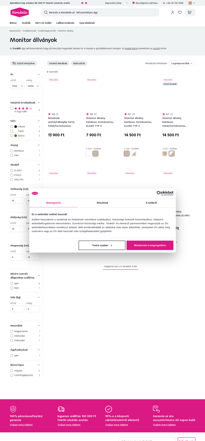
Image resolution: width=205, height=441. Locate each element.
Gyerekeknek (87, 22)
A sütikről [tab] (151, 202)
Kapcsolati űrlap (113, 3)
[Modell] (26, 164)
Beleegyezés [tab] (53, 202)
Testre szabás (102, 245)
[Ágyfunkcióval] (26, 349)
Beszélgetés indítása (144, 3)
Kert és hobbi (43, 22)
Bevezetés (15, 30)
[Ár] (26, 74)
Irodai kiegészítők (47, 30)
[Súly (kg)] (26, 297)
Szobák (26, 22)
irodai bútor (131, 48)
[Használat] (26, 325)
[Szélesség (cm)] (26, 188)
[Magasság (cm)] (26, 245)
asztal (156, 48)
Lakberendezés (65, 22)
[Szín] (26, 120)
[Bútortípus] (26, 364)
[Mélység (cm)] (26, 217)
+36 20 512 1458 (173, 3)
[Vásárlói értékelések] (26, 102)
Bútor (13, 22)
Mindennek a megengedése (150, 245)
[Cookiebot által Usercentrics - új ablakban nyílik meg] (159, 193)
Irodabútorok (29, 30)
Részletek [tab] (102, 202)
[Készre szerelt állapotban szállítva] (26, 275)
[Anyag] (26, 144)
